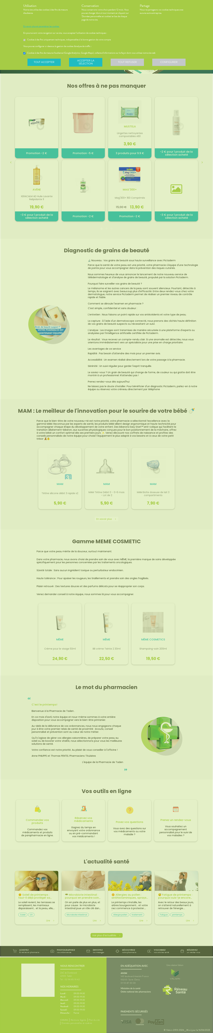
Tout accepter (44, 62)
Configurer (169, 62)
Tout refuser (127, 62)
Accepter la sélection (85, 62)
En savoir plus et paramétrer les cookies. (44, 26)
